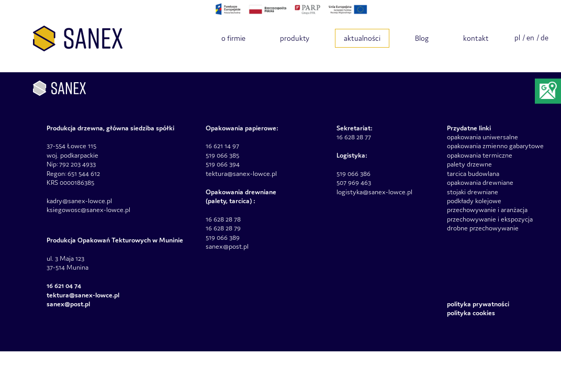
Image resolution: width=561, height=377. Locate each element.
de (544, 37)
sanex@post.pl (227, 246)
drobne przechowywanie (483, 228)
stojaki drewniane (472, 191)
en (530, 37)
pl (517, 37)
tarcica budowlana (473, 173)
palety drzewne (469, 164)
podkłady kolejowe (474, 200)
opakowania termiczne (479, 155)
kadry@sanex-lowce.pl (79, 200)
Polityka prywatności (478, 304)
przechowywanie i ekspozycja (490, 219)
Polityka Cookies (471, 312)
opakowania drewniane (480, 182)
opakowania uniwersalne (482, 136)
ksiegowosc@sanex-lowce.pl (88, 209)
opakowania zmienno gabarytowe (495, 145)
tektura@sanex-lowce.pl (241, 173)
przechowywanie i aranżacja (487, 209)
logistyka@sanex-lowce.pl (374, 191)
